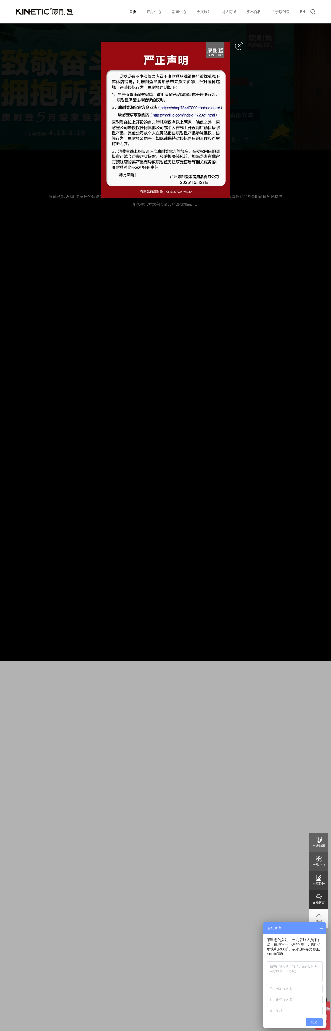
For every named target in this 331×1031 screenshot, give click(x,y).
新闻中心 (179, 12)
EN (302, 12)
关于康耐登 (281, 12)
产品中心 (154, 12)
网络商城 (229, 12)
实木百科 (254, 12)
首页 (132, 12)
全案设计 (204, 12)
